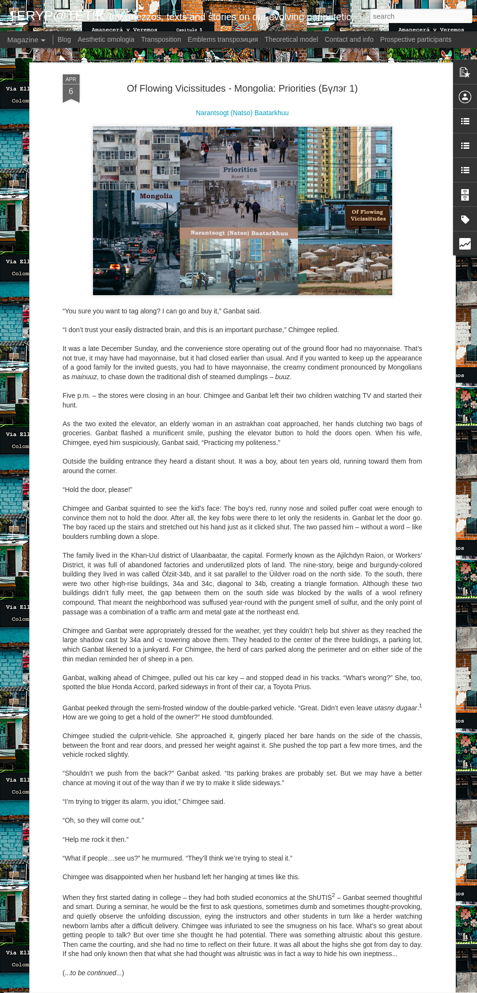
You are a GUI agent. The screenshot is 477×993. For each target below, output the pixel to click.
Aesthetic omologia (106, 39)
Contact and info (349, 39)
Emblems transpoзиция (223, 39)
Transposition (161, 39)
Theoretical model (291, 39)
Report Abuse (315, 988)
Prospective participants (416, 39)
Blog (64, 39)
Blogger (287, 988)
